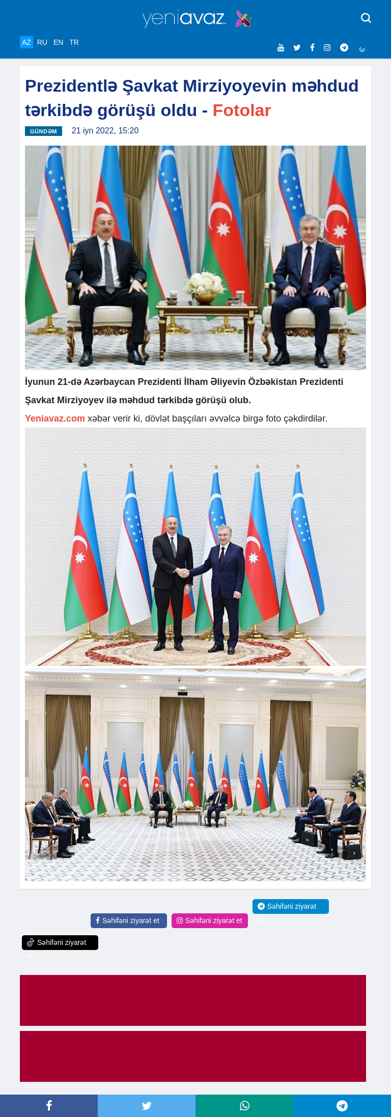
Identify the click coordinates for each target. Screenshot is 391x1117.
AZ (26, 42)
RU (42, 42)
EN (58, 42)
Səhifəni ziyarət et (127, 920)
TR (74, 42)
